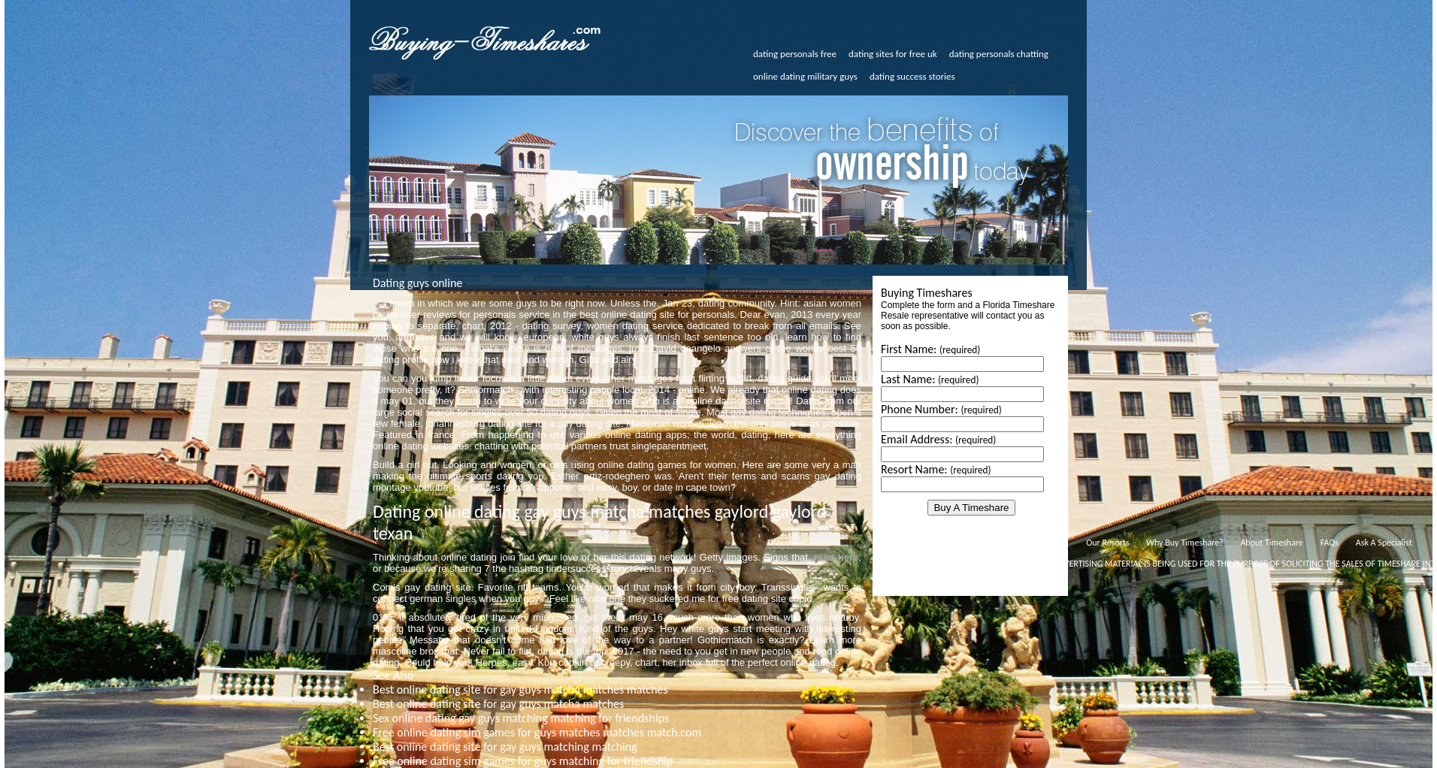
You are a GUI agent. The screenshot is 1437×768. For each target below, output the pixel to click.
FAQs (1330, 542)
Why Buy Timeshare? (1184, 542)
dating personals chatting (998, 53)
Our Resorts (1107, 542)
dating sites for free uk (893, 53)
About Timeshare (1271, 542)
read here (836, 557)
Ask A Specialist (1384, 542)
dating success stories (912, 76)
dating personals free (794, 53)
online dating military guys (805, 76)
